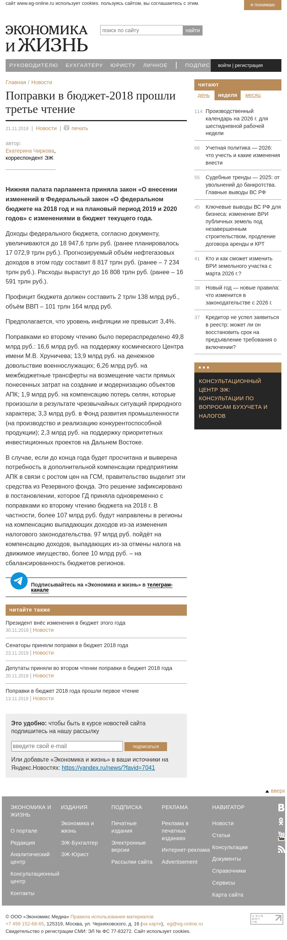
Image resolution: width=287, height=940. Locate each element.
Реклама (175, 807)
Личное (155, 65)
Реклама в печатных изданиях (175, 830)
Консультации (230, 847)
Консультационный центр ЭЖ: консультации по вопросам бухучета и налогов (233, 398)
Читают (208, 85)
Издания (74, 807)
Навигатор (228, 807)
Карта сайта (227, 895)
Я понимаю (262, 4)
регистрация (249, 65)
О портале (23, 831)
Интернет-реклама (186, 850)
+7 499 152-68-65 (25, 924)
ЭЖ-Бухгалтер (79, 843)
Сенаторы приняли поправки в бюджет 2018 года (67, 645)
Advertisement (180, 862)
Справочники (229, 871)
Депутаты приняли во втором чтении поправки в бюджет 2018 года (89, 668)
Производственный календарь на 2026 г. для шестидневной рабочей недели (237, 122)
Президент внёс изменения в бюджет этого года (66, 623)
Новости (46, 128)
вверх (275, 791)
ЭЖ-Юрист (75, 854)
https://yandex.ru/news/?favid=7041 (108, 768)
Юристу (123, 65)
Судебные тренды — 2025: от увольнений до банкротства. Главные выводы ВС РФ (243, 184)
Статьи (221, 835)
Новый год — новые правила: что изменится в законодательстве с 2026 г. (243, 295)
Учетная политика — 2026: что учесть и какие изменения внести (243, 155)
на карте (151, 924)
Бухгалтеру (84, 65)
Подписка (201, 65)
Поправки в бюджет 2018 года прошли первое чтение (72, 691)
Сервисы (223, 883)
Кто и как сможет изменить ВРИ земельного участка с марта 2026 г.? (239, 265)
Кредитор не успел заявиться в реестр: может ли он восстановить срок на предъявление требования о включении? (242, 332)
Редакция (22, 843)
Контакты (22, 893)
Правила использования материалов (112, 916)
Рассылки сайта (131, 862)
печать (76, 128)
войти (224, 65)
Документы (226, 859)
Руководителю (33, 65)
